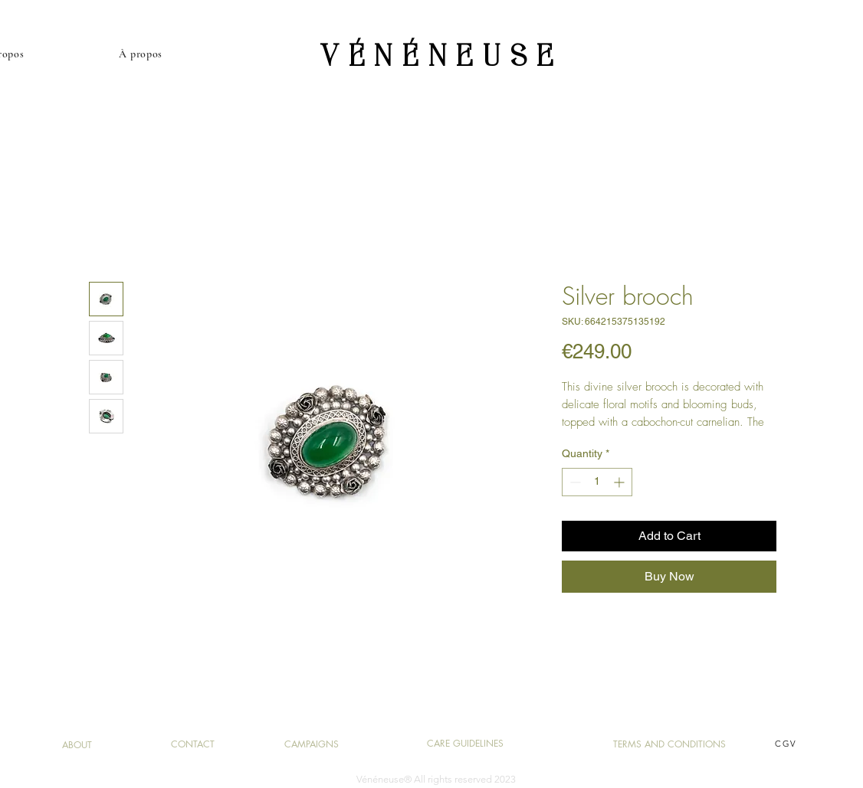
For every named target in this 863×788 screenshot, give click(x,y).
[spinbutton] (597, 482)
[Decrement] (573, 482)
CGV (786, 743)
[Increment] (620, 482)
